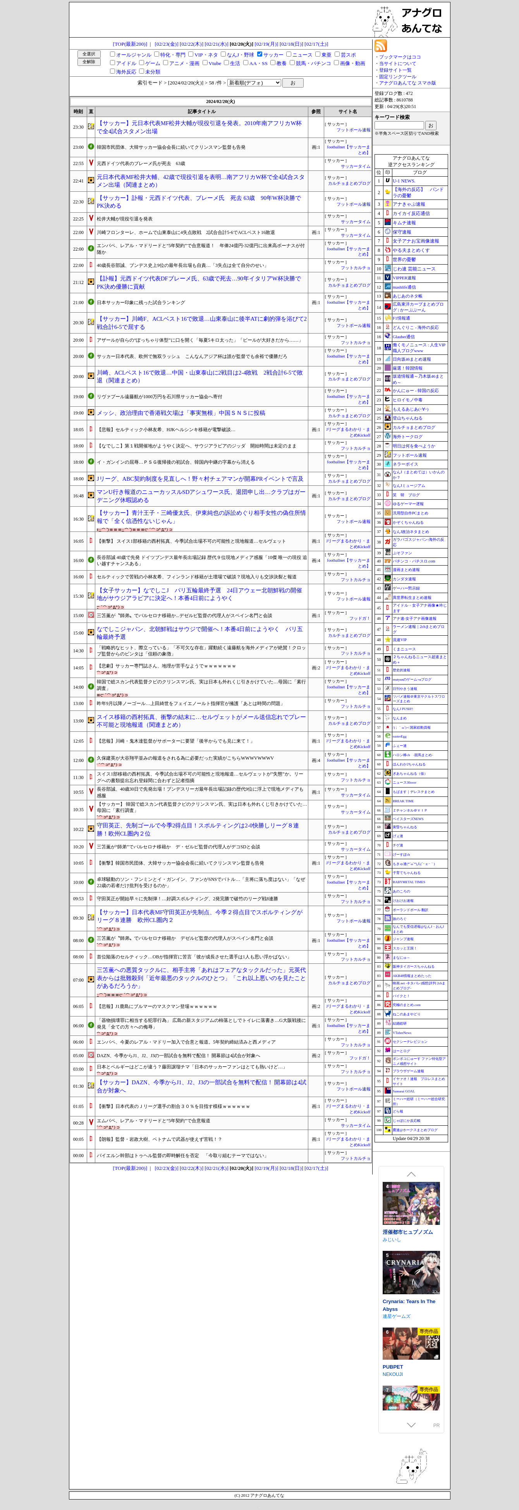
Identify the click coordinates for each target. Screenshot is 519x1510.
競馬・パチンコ (313, 63)
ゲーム (152, 63)
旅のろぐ (400, 919)
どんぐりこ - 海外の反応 (416, 327)
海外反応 (126, 72)
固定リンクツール (397, 76)
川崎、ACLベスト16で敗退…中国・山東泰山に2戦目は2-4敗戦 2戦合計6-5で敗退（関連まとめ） (200, 377)
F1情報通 (401, 318)
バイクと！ (401, 996)
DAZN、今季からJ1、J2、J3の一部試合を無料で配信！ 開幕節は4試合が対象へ (178, 1055)
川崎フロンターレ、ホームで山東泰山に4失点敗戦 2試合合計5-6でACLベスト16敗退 (186, 232)
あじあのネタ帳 (408, 296)
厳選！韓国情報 (408, 368)
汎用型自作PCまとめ (410, 513)
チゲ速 (398, 845)
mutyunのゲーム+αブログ (412, 679)
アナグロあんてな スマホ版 (407, 83)
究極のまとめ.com (407, 1005)
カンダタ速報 (404, 579)
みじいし (392, 1375)
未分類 (152, 72)
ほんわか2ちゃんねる (409, 764)
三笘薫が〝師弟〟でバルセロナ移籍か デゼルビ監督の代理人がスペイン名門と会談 (185, 938)
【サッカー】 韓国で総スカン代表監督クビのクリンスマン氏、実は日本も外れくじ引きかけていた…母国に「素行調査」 (202, 807)
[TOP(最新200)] (130, 44)
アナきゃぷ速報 (409, 204)
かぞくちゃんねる (408, 522)
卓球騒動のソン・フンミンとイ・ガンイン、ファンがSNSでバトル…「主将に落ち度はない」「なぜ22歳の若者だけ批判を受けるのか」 (201, 883)
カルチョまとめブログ (349, 183)
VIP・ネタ (206, 55)
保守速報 (402, 232)
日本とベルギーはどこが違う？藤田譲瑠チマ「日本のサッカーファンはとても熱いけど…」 (192, 1067)
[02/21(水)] (216, 44)
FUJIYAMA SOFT (401, 1306)
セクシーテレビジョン (410, 1042)
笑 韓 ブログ (406, 495)
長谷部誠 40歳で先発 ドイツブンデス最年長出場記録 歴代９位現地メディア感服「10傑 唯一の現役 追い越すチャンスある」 (202, 561)
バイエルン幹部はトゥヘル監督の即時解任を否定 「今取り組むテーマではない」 (183, 1155)
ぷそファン (402, 553)
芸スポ (348, 55)
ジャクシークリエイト (406, 1229)
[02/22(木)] (191, 44)
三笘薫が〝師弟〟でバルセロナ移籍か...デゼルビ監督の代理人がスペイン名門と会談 (184, 615)
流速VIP (400, 640)
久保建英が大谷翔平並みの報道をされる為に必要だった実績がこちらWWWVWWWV (185, 758)
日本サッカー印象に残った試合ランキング (141, 302)
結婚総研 (400, 1023)
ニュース (302, 55)
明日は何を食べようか (414, 446)
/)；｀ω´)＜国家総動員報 (412, 727)
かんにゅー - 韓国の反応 (416, 390)
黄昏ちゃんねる (405, 827)
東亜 (326, 55)
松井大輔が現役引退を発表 (125, 219)
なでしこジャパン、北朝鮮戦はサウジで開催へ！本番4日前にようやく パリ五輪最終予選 (200, 633)
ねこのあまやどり (407, 1014)
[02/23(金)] (167, 44)
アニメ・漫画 (184, 63)
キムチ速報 (404, 222)
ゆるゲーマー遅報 (408, 504)
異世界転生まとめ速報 (412, 597)
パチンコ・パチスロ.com (414, 561)
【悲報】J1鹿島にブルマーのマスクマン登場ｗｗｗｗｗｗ (157, 1006)
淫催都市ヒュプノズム (408, 1367)
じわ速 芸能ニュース (414, 269)
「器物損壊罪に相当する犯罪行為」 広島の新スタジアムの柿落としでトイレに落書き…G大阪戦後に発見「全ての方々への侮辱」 (201, 1024)
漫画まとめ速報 (406, 570)
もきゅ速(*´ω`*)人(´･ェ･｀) (414, 864)
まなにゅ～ (401, 958)
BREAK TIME (403, 801)
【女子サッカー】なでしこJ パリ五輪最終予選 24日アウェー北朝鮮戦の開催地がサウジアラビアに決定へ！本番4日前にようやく (199, 594)
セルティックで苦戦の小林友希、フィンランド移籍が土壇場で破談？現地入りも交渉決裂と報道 (197, 577)
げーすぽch (401, 854)
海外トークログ (408, 436)
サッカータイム (356, 166)
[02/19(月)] (266, 44)
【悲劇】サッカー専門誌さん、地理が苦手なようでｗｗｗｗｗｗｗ (166, 666)
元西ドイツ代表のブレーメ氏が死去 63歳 (141, 163)
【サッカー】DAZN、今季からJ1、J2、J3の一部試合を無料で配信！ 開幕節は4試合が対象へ (201, 1086)
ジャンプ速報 (403, 939)
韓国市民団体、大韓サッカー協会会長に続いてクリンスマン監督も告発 (171, 147)
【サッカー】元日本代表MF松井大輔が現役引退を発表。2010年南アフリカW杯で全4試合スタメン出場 (199, 127)
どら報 (398, 1111)
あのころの (401, 891)
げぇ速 (398, 836)
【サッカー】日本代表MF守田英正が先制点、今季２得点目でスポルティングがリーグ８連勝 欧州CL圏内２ (199, 916)
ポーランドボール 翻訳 (410, 910)
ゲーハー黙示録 (406, 588)
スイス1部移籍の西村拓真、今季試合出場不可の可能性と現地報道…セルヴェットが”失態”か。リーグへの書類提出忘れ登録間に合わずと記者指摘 (200, 777)
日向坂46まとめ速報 (412, 359)
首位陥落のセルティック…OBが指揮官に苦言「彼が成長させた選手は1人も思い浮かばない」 (194, 957)
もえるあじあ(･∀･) (410, 409)
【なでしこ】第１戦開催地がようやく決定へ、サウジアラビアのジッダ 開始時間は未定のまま (197, 446)
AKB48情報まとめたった (412, 976)
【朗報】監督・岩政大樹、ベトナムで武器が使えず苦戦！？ (159, 1139)
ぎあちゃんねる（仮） (410, 774)
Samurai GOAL (404, 1091)
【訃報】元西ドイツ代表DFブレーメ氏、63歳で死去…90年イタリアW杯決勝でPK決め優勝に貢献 (199, 282)
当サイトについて (397, 63)
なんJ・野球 (240, 55)
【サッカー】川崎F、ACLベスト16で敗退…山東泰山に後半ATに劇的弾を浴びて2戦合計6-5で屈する (202, 323)
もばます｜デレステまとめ (414, 792)
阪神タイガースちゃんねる (414, 966)
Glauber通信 (404, 336)
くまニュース (404, 649)
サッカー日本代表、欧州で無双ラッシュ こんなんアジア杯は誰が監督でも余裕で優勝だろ (192, 356)
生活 (235, 63)
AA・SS (258, 63)
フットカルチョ (356, 268)
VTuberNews (402, 1033)
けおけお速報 (403, 901)
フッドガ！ (360, 618)
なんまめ (400, 718)
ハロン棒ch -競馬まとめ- (413, 755)
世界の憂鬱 (404, 259)
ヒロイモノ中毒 (408, 399)
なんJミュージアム (409, 485)
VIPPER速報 (404, 277)
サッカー (273, 55)
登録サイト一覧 (395, 70)
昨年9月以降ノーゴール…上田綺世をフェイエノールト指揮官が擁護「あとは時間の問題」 (191, 703)
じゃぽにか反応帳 (407, 1121)
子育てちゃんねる (407, 873)
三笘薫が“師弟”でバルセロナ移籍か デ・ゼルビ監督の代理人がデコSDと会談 (178, 847)
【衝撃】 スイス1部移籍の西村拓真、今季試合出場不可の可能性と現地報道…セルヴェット (191, 541)
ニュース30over (404, 782)
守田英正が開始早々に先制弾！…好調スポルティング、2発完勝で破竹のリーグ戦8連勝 (187, 898)
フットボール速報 (354, 130)
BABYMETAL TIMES (409, 882)
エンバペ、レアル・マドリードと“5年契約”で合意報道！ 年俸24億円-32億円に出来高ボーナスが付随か (201, 249)
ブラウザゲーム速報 (408, 1071)
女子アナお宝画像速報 (416, 241)
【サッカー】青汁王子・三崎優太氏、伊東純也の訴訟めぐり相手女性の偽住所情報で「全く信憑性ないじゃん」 (201, 517)
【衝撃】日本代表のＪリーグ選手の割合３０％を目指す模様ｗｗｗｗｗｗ (173, 1106)
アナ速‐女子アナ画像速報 (415, 618)
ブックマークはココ (400, 57)
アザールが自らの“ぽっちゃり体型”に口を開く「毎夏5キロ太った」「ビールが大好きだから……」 (200, 340)
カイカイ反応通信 (411, 213)
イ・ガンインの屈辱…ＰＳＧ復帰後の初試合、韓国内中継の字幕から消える (176, 462)
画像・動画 (352, 63)
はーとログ (401, 1051)
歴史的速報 (401, 670)
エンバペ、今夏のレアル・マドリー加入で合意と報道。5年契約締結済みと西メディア (186, 1042)
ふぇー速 (400, 746)
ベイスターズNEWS (408, 819)
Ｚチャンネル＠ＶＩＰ (410, 810)
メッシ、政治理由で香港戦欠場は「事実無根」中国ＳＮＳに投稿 (181, 413)
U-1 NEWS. (404, 181)
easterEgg (399, 736)
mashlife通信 (404, 287)
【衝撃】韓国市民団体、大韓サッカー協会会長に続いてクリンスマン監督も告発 (180, 863)
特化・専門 (173, 55)
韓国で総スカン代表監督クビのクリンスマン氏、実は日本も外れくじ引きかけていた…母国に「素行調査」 (201, 685)
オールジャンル (133, 55)
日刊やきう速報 (405, 689)
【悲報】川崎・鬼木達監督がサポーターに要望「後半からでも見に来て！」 (176, 741)
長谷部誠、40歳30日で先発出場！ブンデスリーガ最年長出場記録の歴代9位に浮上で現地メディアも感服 (200, 792)
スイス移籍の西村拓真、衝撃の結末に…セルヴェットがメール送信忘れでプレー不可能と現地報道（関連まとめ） (201, 721)
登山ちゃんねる (408, 418)
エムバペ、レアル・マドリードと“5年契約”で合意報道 (153, 1120)
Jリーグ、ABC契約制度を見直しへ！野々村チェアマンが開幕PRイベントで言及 (200, 479)
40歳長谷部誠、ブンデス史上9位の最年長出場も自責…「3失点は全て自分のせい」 (183, 265)
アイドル (126, 63)
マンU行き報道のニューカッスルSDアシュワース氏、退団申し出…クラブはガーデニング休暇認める (201, 496)
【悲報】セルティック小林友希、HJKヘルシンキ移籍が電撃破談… (166, 429)
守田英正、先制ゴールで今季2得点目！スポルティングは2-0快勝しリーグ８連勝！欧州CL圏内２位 (198, 829)
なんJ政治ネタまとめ (411, 532)
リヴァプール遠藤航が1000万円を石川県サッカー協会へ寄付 (159, 396)
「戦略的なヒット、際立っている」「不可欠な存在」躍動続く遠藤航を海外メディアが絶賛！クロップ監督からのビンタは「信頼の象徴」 (201, 651)
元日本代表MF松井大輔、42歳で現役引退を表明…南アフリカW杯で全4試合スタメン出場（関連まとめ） (201, 181)
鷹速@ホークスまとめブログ (415, 1130)
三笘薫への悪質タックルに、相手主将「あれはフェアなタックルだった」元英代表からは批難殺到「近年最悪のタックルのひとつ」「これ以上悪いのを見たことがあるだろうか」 (201, 978)
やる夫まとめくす (411, 250)
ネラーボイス (405, 464)
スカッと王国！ (405, 948)
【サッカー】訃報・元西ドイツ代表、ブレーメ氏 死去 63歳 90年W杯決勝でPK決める (199, 202)
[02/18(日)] (291, 44)
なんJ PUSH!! (403, 709)
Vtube (215, 63)
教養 (282, 63)
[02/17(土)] (316, 44)
